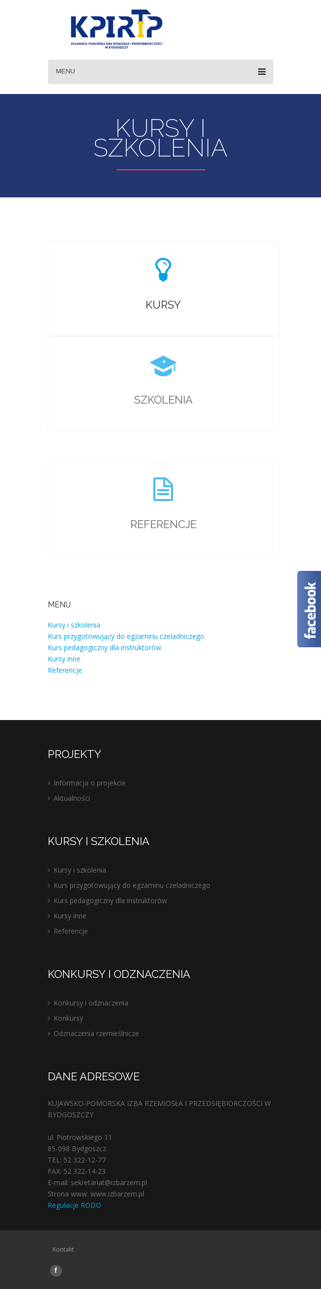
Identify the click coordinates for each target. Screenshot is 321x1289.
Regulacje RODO (74, 1205)
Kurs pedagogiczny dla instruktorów (104, 647)
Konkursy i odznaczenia (91, 1002)
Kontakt (63, 1249)
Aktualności (72, 798)
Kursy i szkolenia (74, 624)
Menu (160, 71)
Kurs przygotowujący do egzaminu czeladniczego (126, 636)
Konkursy (68, 1018)
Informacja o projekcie (90, 782)
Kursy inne (64, 658)
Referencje (65, 670)
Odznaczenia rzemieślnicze (96, 1033)
